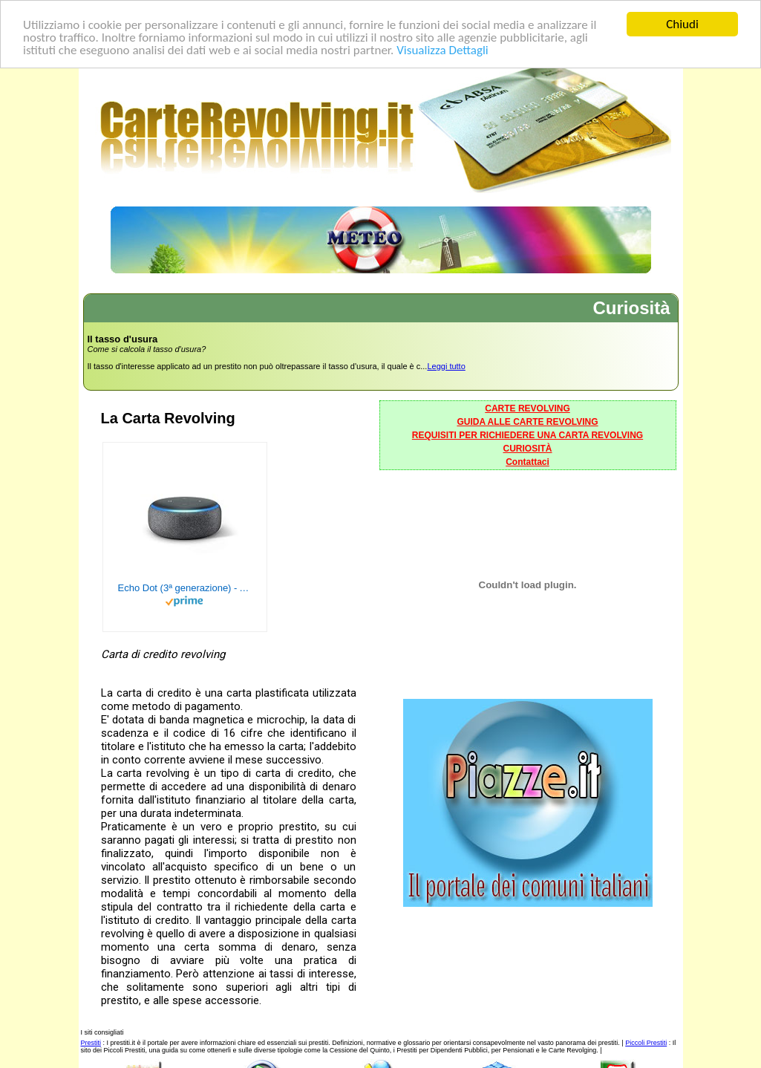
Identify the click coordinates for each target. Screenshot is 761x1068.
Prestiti (91, 1042)
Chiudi (682, 24)
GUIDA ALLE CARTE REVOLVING (527, 422)
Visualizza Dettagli (442, 49)
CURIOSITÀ (527, 448)
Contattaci (527, 462)
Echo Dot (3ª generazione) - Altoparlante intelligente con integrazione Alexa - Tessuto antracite (185, 587)
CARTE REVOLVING (527, 408)
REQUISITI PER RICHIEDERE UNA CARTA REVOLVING (527, 435)
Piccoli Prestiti (646, 1042)
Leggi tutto (446, 366)
